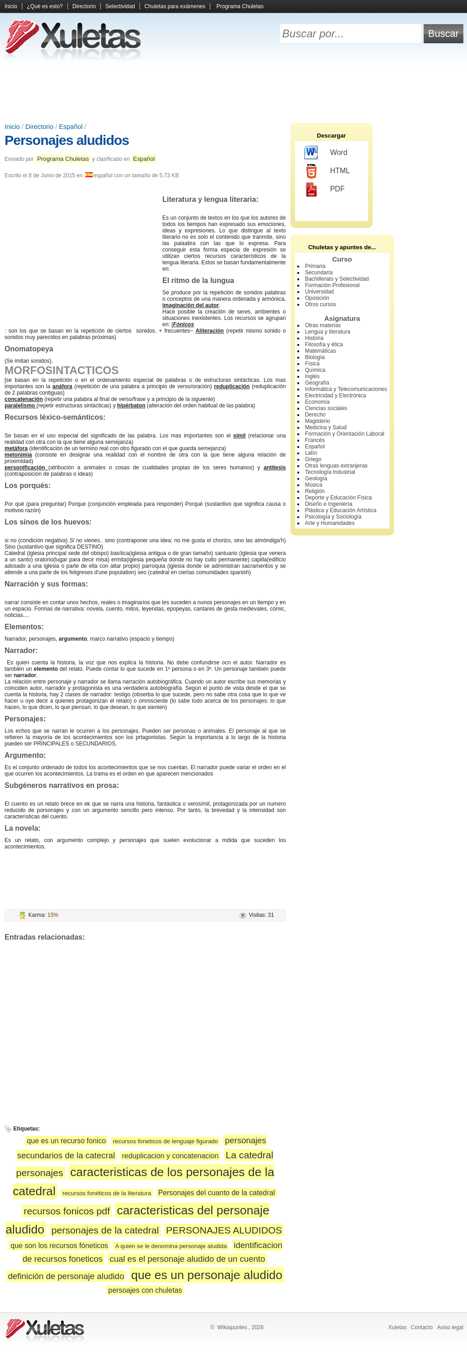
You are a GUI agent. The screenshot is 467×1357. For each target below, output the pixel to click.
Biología (315, 357)
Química (315, 370)
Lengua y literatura (327, 332)
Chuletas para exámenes (175, 6)
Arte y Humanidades (330, 523)
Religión (315, 491)
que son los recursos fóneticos (59, 1245)
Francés (315, 440)
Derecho (315, 414)
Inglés (312, 376)
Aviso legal (450, 1327)
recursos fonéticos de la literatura (106, 1193)
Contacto (422, 1327)
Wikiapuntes (232, 1327)
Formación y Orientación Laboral (344, 434)
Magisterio (317, 421)
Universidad (319, 291)
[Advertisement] (233, 91)
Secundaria (319, 272)
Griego (313, 459)
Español (71, 126)
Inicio (11, 6)
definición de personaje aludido (66, 1276)
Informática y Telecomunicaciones (346, 389)
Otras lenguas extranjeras (336, 466)
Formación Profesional (332, 285)
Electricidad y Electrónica (335, 395)
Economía (317, 402)
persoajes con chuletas (145, 1290)
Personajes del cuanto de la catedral (216, 1193)
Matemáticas (320, 351)
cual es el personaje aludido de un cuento (187, 1259)
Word (326, 153)
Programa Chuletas (240, 6)
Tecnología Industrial (330, 472)
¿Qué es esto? (45, 6)
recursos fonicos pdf (67, 1211)
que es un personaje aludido (207, 1275)
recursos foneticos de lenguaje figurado (165, 1141)
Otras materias (323, 325)
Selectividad (120, 6)
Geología (316, 478)
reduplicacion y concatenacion (170, 1156)
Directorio (84, 6)
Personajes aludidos (67, 140)
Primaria (315, 266)
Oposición (317, 298)
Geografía (317, 383)
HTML (327, 171)
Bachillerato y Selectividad (337, 279)
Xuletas (397, 1327)
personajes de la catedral (105, 1230)
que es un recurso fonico (66, 1141)
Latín (311, 453)
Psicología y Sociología (333, 517)
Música (313, 485)
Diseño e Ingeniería (329, 504)
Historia (314, 338)
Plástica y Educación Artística (341, 510)
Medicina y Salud (326, 427)
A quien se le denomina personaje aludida (171, 1246)
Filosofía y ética (324, 344)
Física (312, 363)
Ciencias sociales (326, 408)
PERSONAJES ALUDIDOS (224, 1230)
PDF (324, 189)
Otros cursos (320, 304)
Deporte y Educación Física (338, 497)
